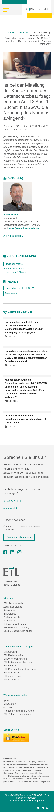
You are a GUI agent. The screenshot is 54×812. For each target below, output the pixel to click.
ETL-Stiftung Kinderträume (17, 714)
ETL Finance (9, 665)
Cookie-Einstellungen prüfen (17, 631)
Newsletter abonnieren (19, 537)
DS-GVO (31, 288)
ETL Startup (9, 704)
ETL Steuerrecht (11, 672)
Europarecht (11, 293)
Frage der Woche (14, 264)
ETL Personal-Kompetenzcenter (19, 669)
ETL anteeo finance (13, 676)
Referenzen (9, 610)
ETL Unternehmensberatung (17, 662)
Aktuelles (23, 32)
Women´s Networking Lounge (18, 711)
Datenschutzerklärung (14, 624)
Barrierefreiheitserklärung (16, 627)
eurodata (8, 707)
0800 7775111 (12, 500)
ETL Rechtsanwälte (13, 655)
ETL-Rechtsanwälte (13, 603)
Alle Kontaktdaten (13, 236)
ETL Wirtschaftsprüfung (15, 659)
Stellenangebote (11, 617)
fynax (6, 700)
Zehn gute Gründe (12, 607)
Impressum (9, 620)
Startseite (12, 32)
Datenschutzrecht (14, 288)
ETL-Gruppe (9, 613)
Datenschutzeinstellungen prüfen (27, 800)
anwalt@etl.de (10, 508)
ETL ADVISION (11, 679)
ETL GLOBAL (10, 652)
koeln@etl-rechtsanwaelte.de (24, 228)
